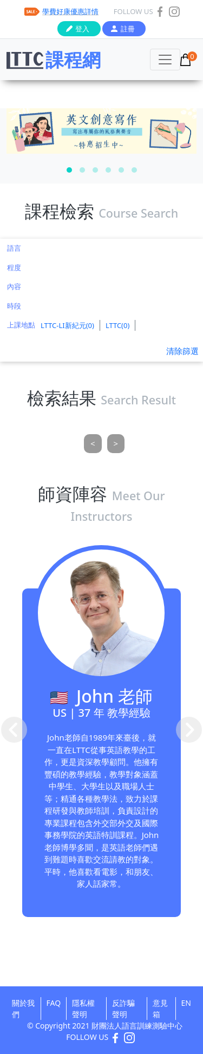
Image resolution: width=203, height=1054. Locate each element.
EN (186, 1003)
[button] (69, 170)
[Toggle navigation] (165, 59)
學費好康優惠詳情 (70, 11)
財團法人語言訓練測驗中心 (136, 1025)
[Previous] (93, 443)
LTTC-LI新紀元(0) (67, 325)
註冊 (128, 29)
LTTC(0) (117, 325)
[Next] (116, 443)
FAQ (54, 1003)
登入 (82, 29)
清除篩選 (182, 350)
